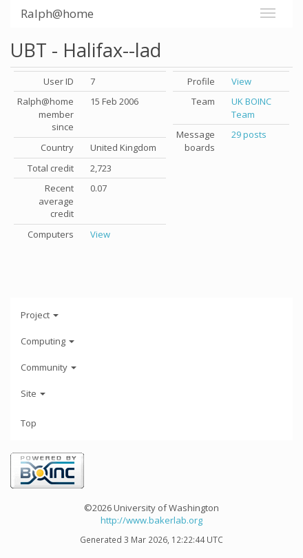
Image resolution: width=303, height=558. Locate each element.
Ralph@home (57, 13)
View (100, 234)
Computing (47, 341)
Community (48, 367)
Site (33, 393)
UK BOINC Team (251, 108)
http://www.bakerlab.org (151, 520)
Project (40, 315)
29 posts (249, 134)
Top (28, 423)
